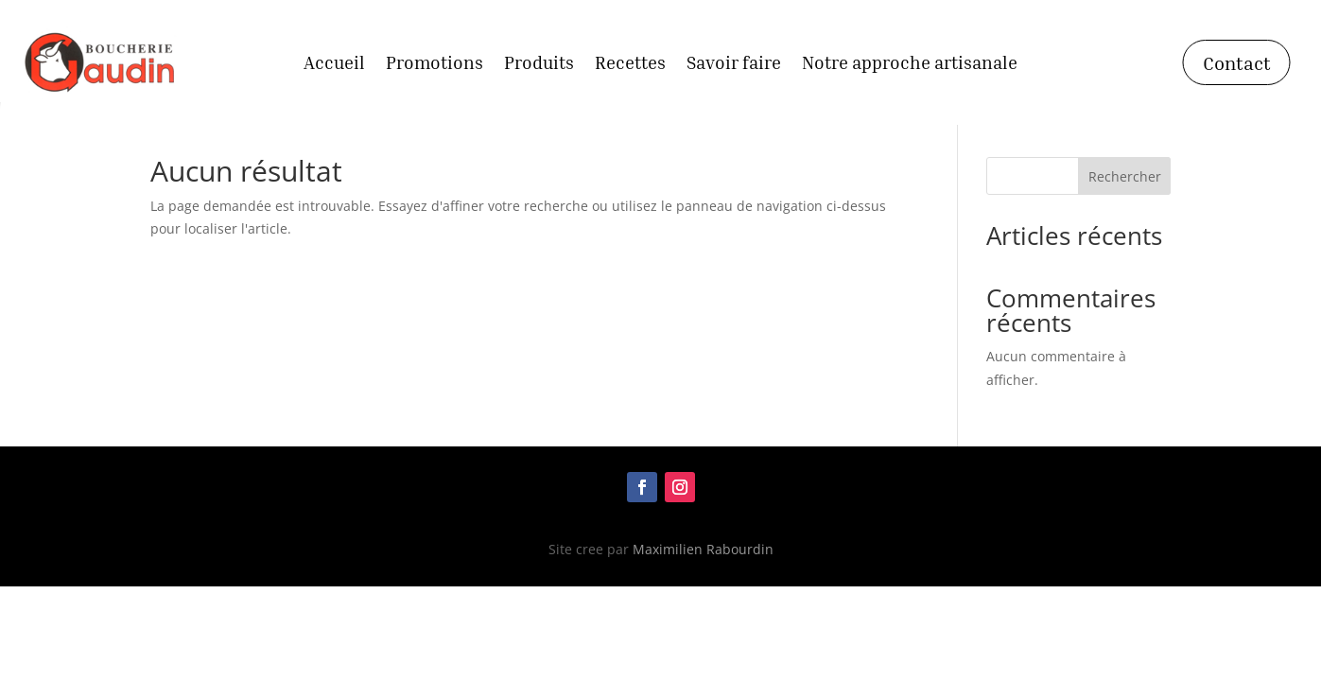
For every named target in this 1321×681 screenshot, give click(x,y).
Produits (539, 64)
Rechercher (1124, 176)
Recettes (630, 64)
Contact (1237, 62)
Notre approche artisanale (909, 64)
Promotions (434, 64)
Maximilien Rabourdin (703, 549)
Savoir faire (734, 64)
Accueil (334, 64)
